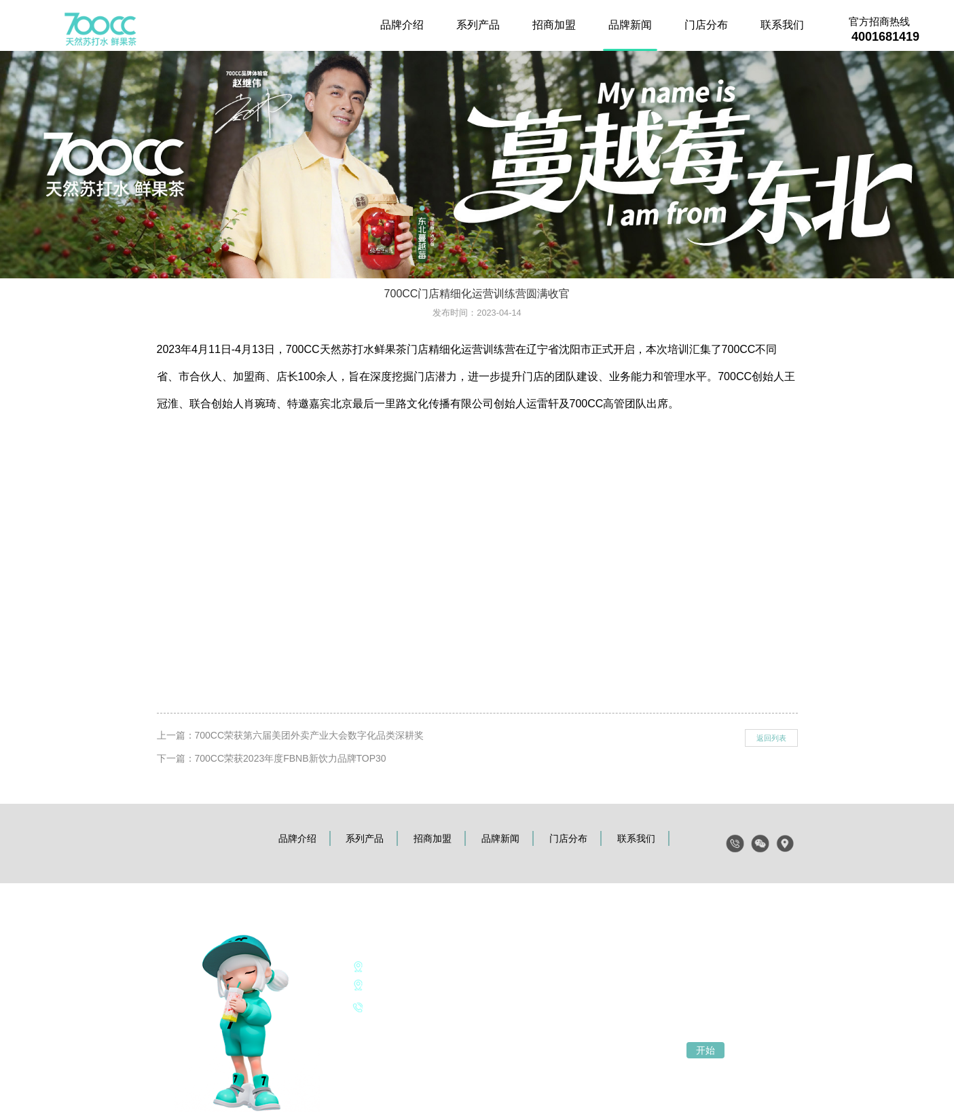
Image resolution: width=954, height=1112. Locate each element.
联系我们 (782, 25)
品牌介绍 (402, 25)
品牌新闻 (630, 25)
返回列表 (771, 738)
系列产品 (478, 25)
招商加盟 (554, 25)
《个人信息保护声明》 (396, 1026)
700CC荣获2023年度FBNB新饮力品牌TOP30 (290, 758)
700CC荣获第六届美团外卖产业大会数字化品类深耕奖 (309, 735)
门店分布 (706, 25)
